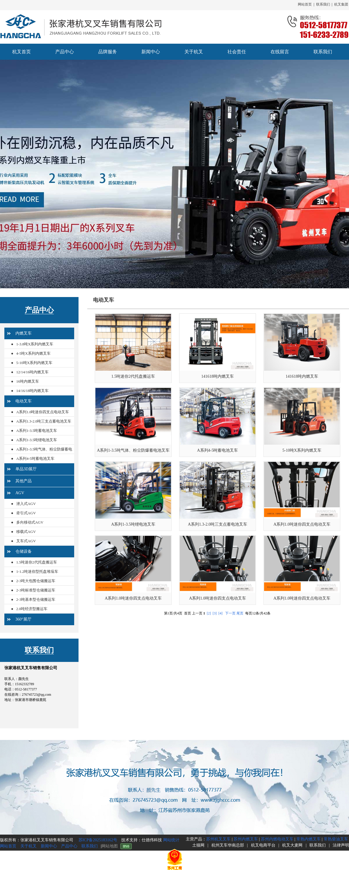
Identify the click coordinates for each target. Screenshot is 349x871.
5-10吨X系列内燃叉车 (34, 363)
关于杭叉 (28, 846)
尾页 (239, 613)
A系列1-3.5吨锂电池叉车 (36, 440)
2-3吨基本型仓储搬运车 (35, 599)
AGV (19, 493)
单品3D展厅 (26, 469)
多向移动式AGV (29, 522)
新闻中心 (49, 846)
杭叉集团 (341, 4)
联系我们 (323, 4)
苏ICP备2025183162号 (97, 840)
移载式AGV (26, 531)
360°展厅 (23, 619)
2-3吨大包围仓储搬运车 (35, 581)
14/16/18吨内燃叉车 (32, 390)
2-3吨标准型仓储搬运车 (35, 590)
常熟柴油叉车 (336, 839)
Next (343, 174)
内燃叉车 (23, 333)
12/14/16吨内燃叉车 (32, 372)
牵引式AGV (26, 513)
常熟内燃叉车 (308, 839)
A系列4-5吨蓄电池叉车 (35, 458)
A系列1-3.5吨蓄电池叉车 (36, 430)
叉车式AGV (26, 541)
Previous (4, 174)
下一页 (230, 613)
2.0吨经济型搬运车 (31, 609)
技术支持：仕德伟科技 (142, 840)
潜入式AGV (26, 503)
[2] (209, 613)
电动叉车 (23, 401)
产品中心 (39, 310)
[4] (220, 613)
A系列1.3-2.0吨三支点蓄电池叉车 (43, 421)
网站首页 (305, 4)
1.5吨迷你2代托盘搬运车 (36, 562)
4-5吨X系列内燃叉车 (33, 353)
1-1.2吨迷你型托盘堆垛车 (37, 571)
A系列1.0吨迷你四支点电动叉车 (42, 412)
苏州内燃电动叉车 (277, 839)
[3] (215, 613)
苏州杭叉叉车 (218, 839)
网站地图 (110, 846)
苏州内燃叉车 (246, 839)
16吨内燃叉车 (27, 381)
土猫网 (198, 845)
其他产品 (23, 481)
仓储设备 (23, 551)
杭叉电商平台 (263, 845)
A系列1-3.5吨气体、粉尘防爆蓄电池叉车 (41, 453)
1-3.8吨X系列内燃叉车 (34, 344)
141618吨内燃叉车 (217, 376)
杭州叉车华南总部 (227, 845)
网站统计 (171, 840)
